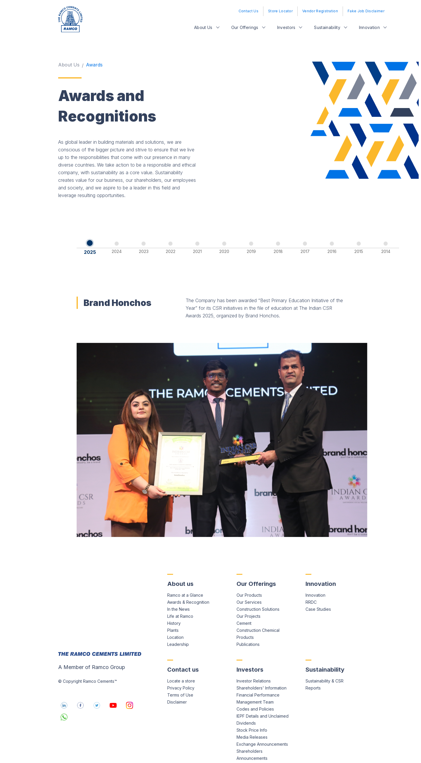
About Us (203, 27)
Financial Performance (258, 676)
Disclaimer (177, 683)
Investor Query (251, 746)
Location (175, 618)
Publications (248, 625)
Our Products (249, 576)
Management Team (255, 683)
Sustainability (327, 27)
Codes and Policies (255, 690)
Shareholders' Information (262, 669)
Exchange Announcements (262, 725)
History (174, 604)
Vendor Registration (320, 11)
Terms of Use (180, 676)
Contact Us (248, 11)
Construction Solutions (258, 590)
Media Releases (252, 718)
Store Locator (280, 11)
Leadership (178, 625)
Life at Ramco (180, 597)
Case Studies (318, 590)
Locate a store (181, 662)
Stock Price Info (252, 711)
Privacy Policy (180, 669)
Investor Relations (254, 662)
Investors (286, 27)
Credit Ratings (250, 753)
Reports (313, 669)
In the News (178, 590)
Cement (244, 604)
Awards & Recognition (188, 583)
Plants (173, 611)
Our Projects (248, 597)
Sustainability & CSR (325, 662)
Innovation (369, 27)
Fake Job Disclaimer (366, 11)
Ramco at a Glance (185, 576)
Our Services (249, 583)
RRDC (311, 583)
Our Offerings (244, 27)
